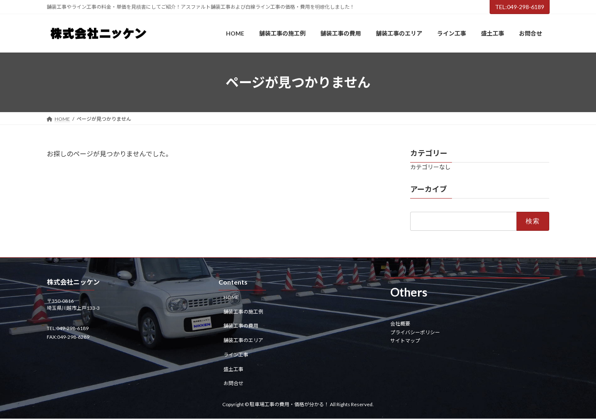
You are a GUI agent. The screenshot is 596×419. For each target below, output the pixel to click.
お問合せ (233, 384)
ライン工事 (235, 355)
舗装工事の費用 (240, 326)
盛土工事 (233, 369)
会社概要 (400, 324)
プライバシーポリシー (415, 332)
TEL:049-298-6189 (519, 6)
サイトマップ (405, 341)
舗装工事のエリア (243, 340)
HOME (231, 297)
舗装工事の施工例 (243, 312)
